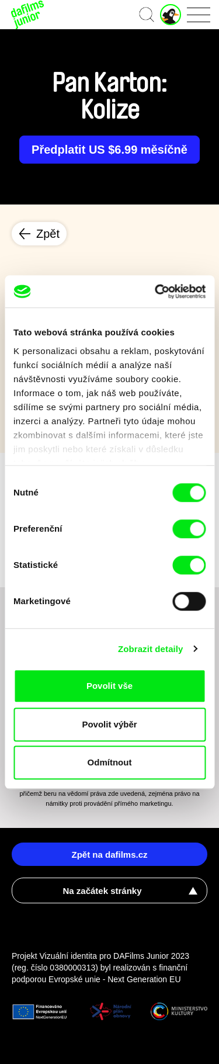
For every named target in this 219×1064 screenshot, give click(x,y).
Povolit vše (109, 686)
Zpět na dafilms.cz (109, 854)
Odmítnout (110, 762)
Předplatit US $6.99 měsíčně (109, 149)
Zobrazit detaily (150, 649)
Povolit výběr (109, 724)
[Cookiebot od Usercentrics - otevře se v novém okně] (156, 291)
